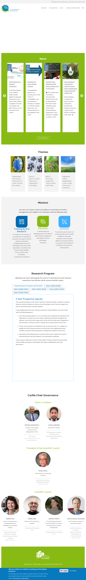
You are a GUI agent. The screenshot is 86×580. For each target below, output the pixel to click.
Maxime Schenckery (32, 425)
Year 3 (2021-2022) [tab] (39, 289)
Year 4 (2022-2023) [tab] (57, 289)
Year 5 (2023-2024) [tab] (21, 292)
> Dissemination (64, 247)
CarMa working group (73, 8)
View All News (43, 138)
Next (81, 96)
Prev (3, 96)
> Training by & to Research (21, 256)
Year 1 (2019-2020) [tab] (53, 286)
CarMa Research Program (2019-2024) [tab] (28, 286)
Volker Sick (32, 518)
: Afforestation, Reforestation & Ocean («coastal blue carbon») (17, 181)
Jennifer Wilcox (54, 518)
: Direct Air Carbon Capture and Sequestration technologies (34, 181)
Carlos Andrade (54, 425)
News (61, 8)
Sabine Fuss (10, 518)
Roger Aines (43, 471)
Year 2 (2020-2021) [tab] (21, 289)
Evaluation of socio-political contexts (32, 84)
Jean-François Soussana (76, 518)
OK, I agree (63, 570)
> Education (43, 242)
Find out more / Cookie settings (21, 578)
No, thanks (73, 570)
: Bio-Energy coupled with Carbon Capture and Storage (51, 181)
